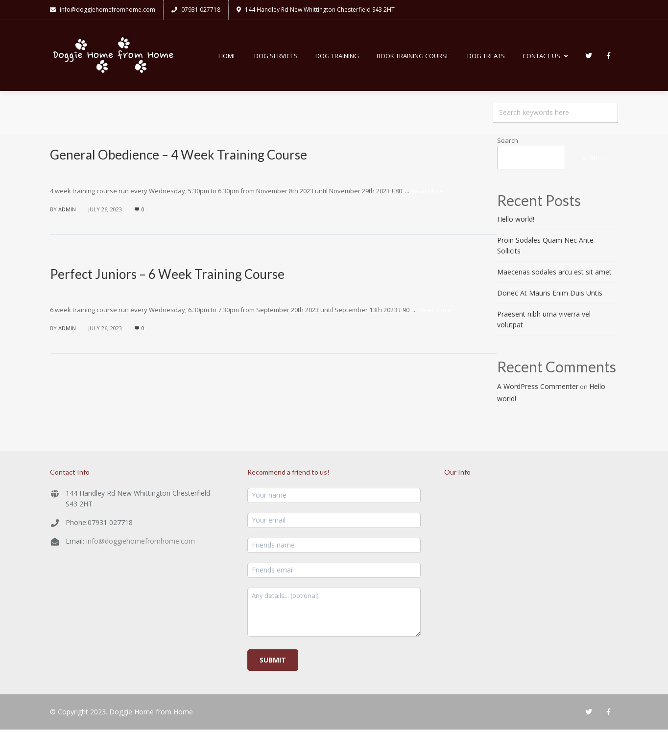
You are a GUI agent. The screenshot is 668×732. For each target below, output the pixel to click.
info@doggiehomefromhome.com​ (102, 9)
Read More (427, 192)
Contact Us (545, 56)
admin (67, 211)
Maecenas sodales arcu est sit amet (554, 274)
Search (507, 142)
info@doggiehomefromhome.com (140, 543)
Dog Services (276, 56)
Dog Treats (486, 56)
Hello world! (515, 221)
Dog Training (337, 56)
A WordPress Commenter (537, 388)
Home (227, 56)
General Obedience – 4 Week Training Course (178, 157)
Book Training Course (413, 56)
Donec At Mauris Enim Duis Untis (549, 295)
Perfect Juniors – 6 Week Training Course (167, 276)
